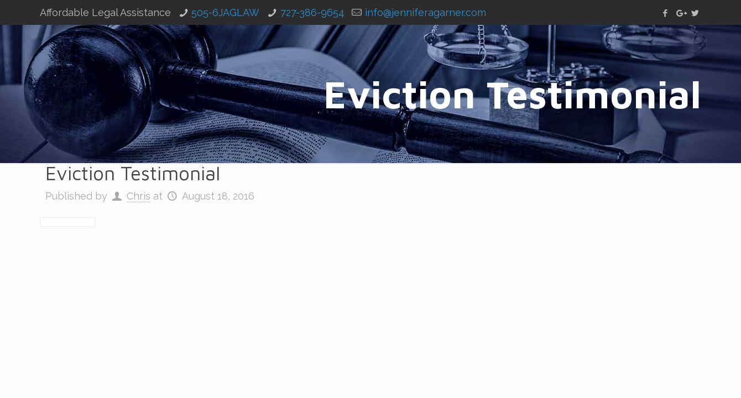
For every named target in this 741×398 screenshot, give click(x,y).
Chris (138, 196)
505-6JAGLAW (225, 12)
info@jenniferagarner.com (425, 12)
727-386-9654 (312, 12)
